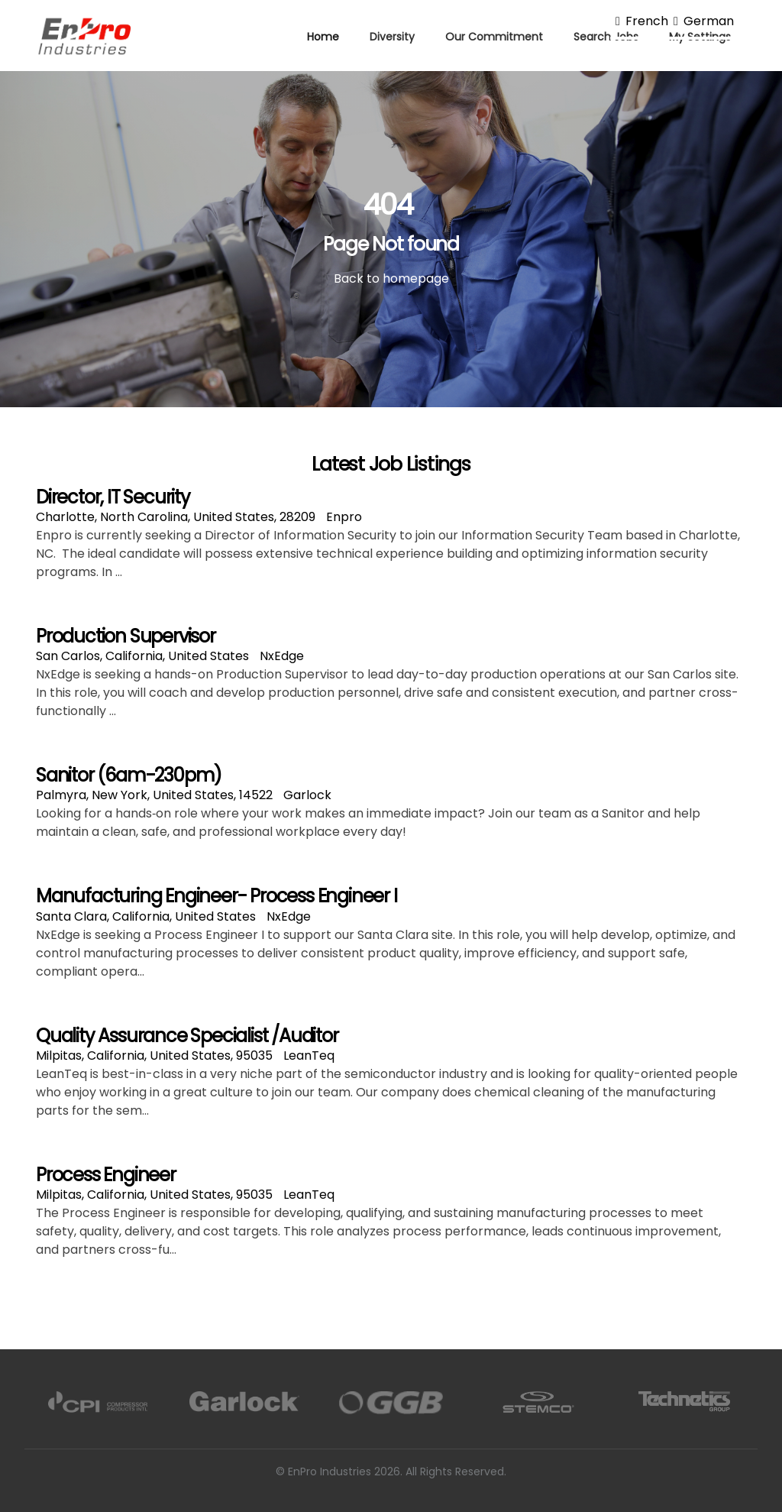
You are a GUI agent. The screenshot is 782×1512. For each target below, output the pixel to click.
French (639, 21)
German (701, 21)
